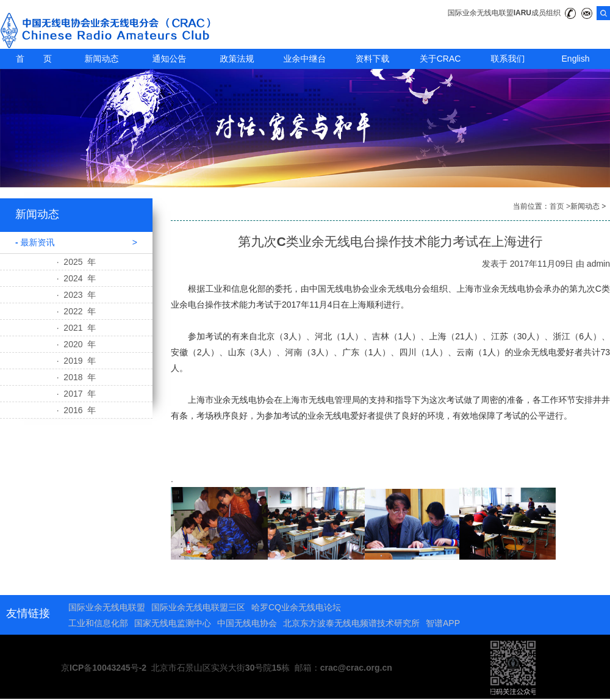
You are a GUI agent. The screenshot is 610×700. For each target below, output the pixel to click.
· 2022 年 (76, 311)
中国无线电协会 (247, 623)
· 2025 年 (76, 262)
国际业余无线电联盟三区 (198, 607)
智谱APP (443, 623)
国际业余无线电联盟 (106, 607)
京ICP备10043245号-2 (103, 668)
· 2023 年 (76, 295)
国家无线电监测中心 (172, 623)
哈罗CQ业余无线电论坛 (296, 607)
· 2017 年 (76, 394)
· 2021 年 (76, 328)
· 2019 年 (76, 361)
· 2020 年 (76, 344)
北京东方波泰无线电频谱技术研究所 (351, 623)
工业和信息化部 (98, 623)
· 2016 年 (76, 410)
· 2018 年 (76, 377)
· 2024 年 (76, 278)
